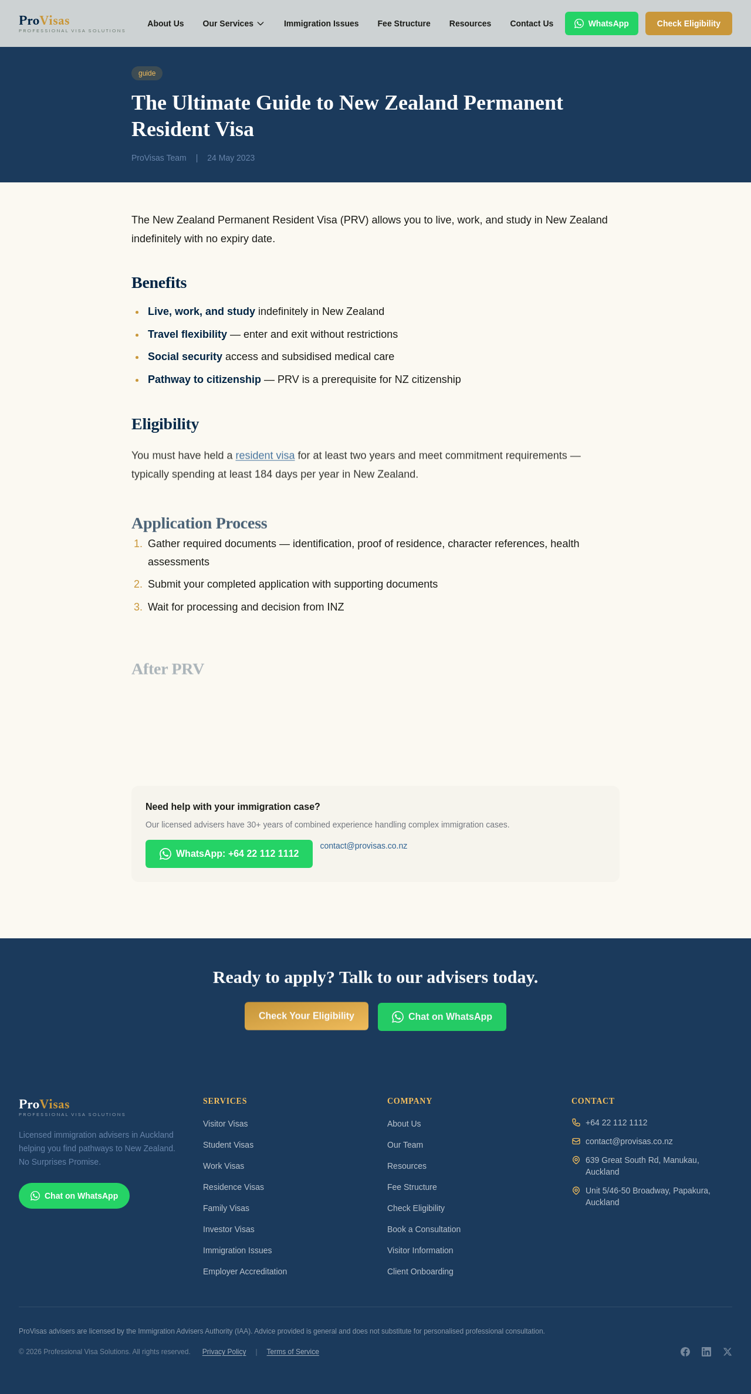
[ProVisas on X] (727, 1351)
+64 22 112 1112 (617, 1122)
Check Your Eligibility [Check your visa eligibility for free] (306, 1039)
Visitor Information (420, 1250)
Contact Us (531, 23)
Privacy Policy (224, 1352)
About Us (165, 23)
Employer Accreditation (245, 1271)
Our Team (405, 1144)
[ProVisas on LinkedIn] (706, 1351)
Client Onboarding (420, 1271)
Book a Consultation (424, 1229)
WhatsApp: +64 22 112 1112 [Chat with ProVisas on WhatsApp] (229, 854)
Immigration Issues (321, 23)
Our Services (234, 23)
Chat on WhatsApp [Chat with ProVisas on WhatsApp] (74, 1195)
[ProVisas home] (77, 23)
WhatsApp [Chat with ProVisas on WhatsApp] (601, 23)
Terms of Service (293, 1352)
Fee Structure (404, 23)
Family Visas (226, 1208)
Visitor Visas (225, 1123)
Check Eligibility (416, 1208)
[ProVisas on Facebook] (685, 1351)
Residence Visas (233, 1187)
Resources (470, 23)
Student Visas (228, 1144)
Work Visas (223, 1166)
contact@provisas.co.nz (363, 845)
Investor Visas (229, 1229)
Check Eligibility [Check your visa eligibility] (688, 23)
